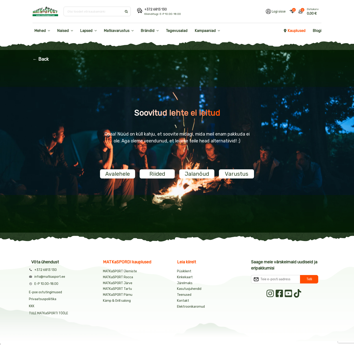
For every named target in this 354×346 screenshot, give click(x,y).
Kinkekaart (185, 277)
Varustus (236, 174)
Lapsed (86, 31)
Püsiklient (184, 271)
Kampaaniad (205, 31)
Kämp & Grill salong (117, 301)
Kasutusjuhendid (189, 289)
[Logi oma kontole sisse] (275, 11)
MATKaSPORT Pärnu (118, 295)
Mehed (40, 31)
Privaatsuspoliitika (42, 299)
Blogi (317, 31)
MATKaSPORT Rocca (118, 277)
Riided (157, 174)
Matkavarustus (116, 31)
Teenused (184, 295)
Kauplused (294, 31)
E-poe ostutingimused (45, 292)
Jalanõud (197, 174)
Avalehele (117, 174)
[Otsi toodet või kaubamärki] (93, 11)
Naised (63, 31)
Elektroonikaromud (191, 307)
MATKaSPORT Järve (117, 283)
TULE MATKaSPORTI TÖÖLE (48, 313)
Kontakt (183, 301)
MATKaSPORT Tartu (117, 289)
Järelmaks (184, 283)
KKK (31, 306)
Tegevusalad (176, 31)
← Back (41, 59)
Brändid (147, 31)
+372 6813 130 (155, 9)
